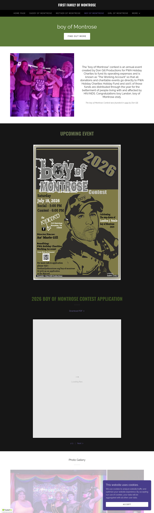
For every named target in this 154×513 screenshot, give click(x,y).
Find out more (77, 36)
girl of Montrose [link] (118, 13)
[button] (136, 13)
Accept (127, 504)
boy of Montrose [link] (94, 13)
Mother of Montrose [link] (68, 13)
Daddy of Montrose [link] (40, 13)
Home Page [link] (20, 13)
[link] (77, 6)
